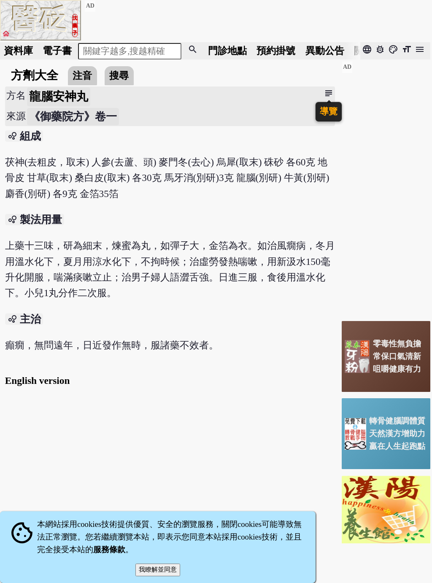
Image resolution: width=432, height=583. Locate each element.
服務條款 (109, 549)
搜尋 (119, 75)
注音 (82, 75)
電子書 (57, 50)
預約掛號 (275, 50)
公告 (324, 50)
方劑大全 (34, 75)
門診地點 (227, 50)
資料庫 (18, 50)
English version (37, 380)
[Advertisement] (386, 187)
